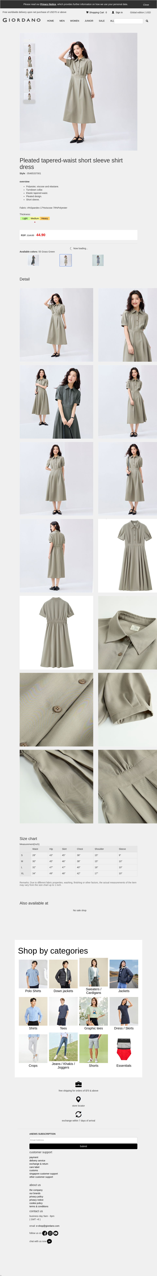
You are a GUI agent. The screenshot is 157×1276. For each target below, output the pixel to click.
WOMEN (74, 20)
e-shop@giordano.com (47, 1226)
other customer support (41, 1177)
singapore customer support (43, 1173)
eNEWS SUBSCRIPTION (42, 1134)
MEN (62, 20)
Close (146, 4)
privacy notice (36, 1200)
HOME (50, 20)
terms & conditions (38, 1206)
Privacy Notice (48, 4)
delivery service (37, 1160)
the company (36, 1190)
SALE (102, 20)
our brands (34, 1193)
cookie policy (36, 1203)
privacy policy (36, 1196)
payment (33, 1157)
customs (33, 1170)
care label (34, 1167)
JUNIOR (89, 20)
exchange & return (38, 1164)
